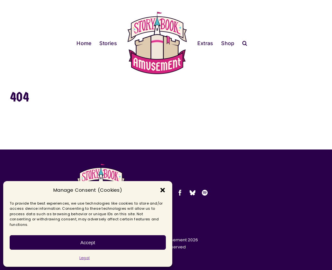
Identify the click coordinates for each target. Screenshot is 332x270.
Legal (84, 257)
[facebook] (180, 193)
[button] (162, 190)
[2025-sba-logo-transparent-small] (101, 165)
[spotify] (205, 193)
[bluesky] (192, 193)
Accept (87, 242)
